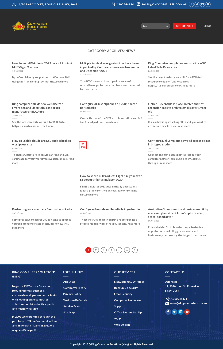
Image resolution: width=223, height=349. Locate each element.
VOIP (117, 318)
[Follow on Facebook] (191, 4)
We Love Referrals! (76, 300)
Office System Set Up (128, 312)
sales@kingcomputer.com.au (188, 303)
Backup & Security (126, 287)
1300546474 (179, 298)
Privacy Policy (72, 293)
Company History (74, 287)
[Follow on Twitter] (196, 4)
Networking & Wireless (129, 281)
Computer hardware (127, 300)
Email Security (123, 293)
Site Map (69, 312)
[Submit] (167, 26)
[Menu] (205, 26)
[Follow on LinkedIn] (202, 4)
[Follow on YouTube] (207, 4)
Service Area (71, 306)
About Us (69, 281)
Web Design (122, 324)
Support (119, 306)
